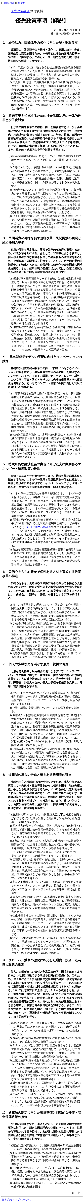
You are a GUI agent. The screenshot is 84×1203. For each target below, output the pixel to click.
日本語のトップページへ (16, 1199)
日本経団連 (8, 3)
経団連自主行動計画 (39, 527)
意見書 (21, 3)
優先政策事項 (20, 11)
